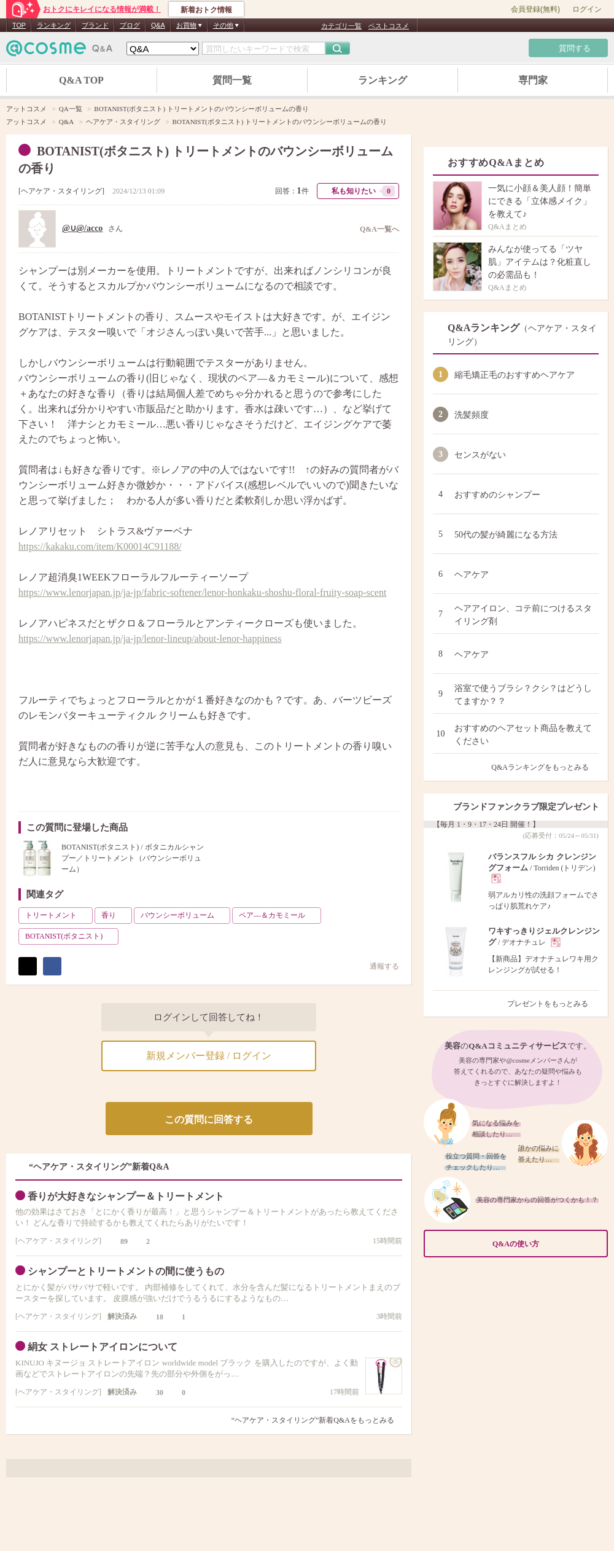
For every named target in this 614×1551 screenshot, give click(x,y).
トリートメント (57, 915)
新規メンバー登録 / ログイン (208, 1055)
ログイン (587, 9)
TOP (19, 25)
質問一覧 (232, 80)
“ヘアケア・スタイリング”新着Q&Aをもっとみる (312, 1420)
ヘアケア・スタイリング (61, 191)
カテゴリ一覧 (341, 25)
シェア (52, 966)
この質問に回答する (209, 1119)
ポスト (27, 966)
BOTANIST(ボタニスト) (70, 936)
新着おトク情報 (206, 10)
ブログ (130, 25)
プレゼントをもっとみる (553, 1003)
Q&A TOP (81, 80)
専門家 (533, 80)
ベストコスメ (388, 25)
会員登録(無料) (535, 9)
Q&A (158, 25)
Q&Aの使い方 (546, 1243)
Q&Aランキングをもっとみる (545, 767)
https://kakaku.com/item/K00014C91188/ (100, 546)
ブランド (95, 25)
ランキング (54, 25)
